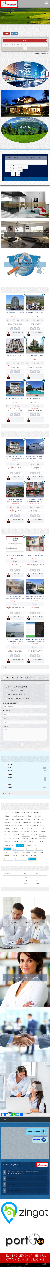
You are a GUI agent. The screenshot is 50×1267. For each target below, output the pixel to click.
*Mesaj (6, 726)
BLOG (4, 1119)
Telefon (6, 711)
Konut (26, 157)
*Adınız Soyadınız (10, 703)
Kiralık (14, 34)
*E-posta (7, 718)
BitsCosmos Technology (34, 1264)
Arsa (39, 157)
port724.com (12, 1264)
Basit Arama (41, 53)
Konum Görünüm (36, 1132)
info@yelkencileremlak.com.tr (13, 1190)
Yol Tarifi (40, 1140)
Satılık (6, 34)
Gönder (25, 744)
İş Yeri (33, 157)
